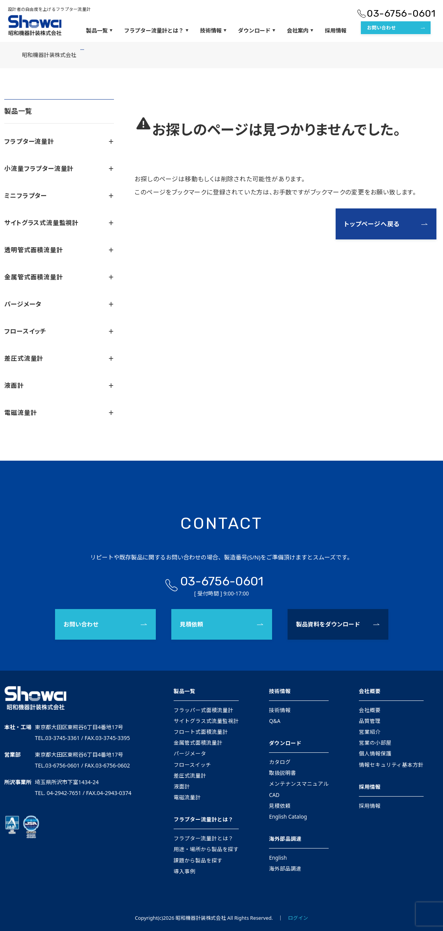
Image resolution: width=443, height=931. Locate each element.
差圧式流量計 (59, 358)
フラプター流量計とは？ (156, 30)
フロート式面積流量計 (201, 731)
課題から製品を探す (198, 860)
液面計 (59, 385)
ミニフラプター (59, 195)
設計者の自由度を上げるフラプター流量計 (49, 9)
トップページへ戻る (372, 224)
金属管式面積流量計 (59, 277)
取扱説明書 (282, 772)
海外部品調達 (285, 838)
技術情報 (213, 30)
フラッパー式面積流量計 (203, 710)
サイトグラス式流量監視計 (59, 223)
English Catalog (288, 816)
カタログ (280, 762)
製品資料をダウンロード (328, 624)
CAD (274, 795)
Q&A (274, 721)
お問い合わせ (381, 27)
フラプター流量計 (59, 141)
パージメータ (59, 304)
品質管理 (370, 721)
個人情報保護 (375, 753)
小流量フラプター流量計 (59, 168)
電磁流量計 (59, 412)
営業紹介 (370, 731)
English (278, 857)
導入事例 (184, 871)
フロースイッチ (59, 331)
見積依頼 (191, 624)
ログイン (298, 917)
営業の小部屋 (375, 742)
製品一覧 (99, 30)
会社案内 (300, 30)
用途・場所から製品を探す (206, 849)
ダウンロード (256, 30)
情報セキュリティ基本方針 (391, 764)
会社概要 (370, 691)
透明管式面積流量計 (59, 250)
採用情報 (335, 30)
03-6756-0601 (401, 13)
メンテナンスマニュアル (299, 783)
